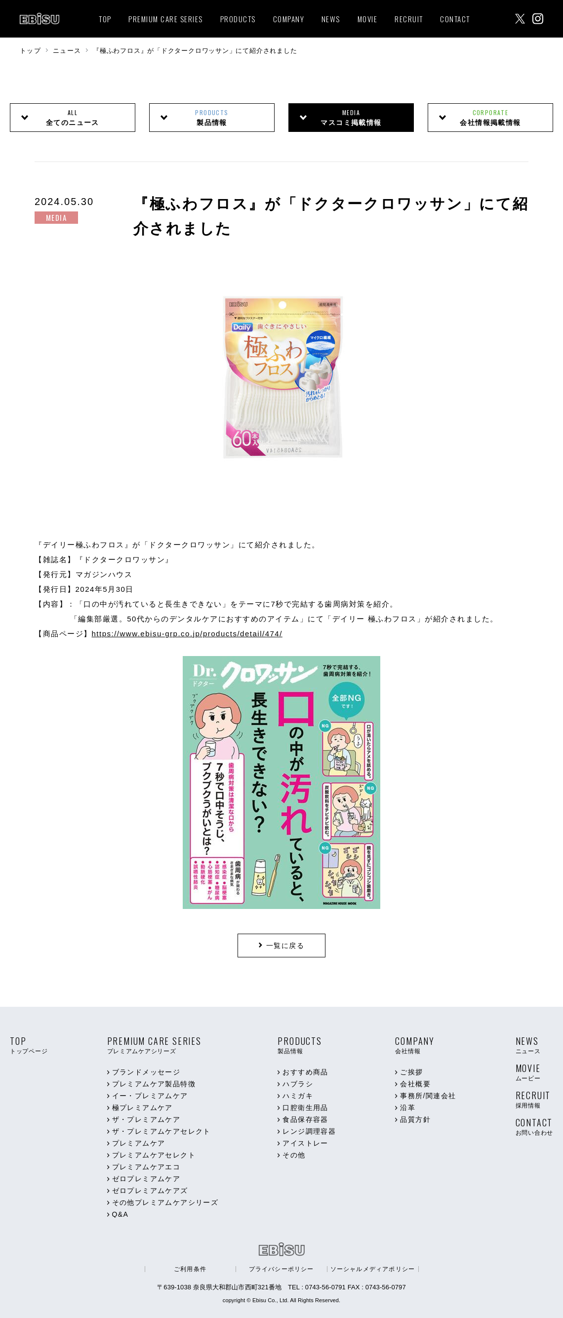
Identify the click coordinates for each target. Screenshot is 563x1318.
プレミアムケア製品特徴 (154, 1084)
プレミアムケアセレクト (154, 1155)
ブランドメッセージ (146, 1072)
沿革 (407, 1108)
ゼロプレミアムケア (146, 1179)
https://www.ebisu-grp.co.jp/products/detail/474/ (187, 633)
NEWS (331, 18)
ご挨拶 (411, 1072)
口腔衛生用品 (305, 1108)
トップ (30, 50)
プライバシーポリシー (281, 1269)
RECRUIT (409, 18)
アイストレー (305, 1143)
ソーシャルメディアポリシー (372, 1269)
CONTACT (455, 18)
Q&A (120, 1214)
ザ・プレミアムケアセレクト (161, 1131)
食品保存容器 (305, 1119)
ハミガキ (297, 1096)
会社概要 (415, 1084)
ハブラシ (297, 1084)
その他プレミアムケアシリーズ (165, 1202)
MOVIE (368, 18)
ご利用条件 (190, 1269)
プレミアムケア (138, 1143)
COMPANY (289, 18)
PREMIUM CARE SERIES (165, 18)
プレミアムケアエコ (146, 1167)
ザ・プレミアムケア (146, 1119)
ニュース (67, 50)
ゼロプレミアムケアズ (150, 1190)
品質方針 (415, 1119)
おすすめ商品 (305, 1072)
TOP (105, 18)
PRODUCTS (238, 18)
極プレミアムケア (142, 1108)
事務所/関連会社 (428, 1096)
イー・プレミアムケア (150, 1096)
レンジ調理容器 (309, 1131)
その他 (293, 1155)
